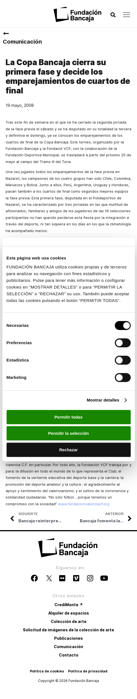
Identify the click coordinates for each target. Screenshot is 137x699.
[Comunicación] (6, 33)
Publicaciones (68, 638)
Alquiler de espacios (68, 613)
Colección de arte (68, 621)
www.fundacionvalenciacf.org (83, 504)
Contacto (68, 655)
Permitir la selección (68, 433)
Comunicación (22, 41)
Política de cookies (47, 671)
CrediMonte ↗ (68, 604)
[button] (112, 15)
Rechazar (68, 449)
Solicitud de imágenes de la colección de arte (68, 629)
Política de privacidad (87, 671)
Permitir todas (68, 417)
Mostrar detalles (103, 400)
